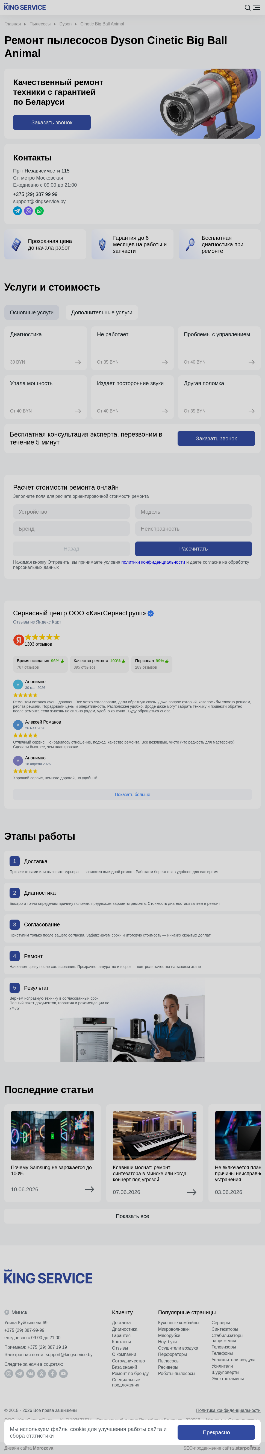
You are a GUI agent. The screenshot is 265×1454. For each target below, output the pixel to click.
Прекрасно (216, 1432)
